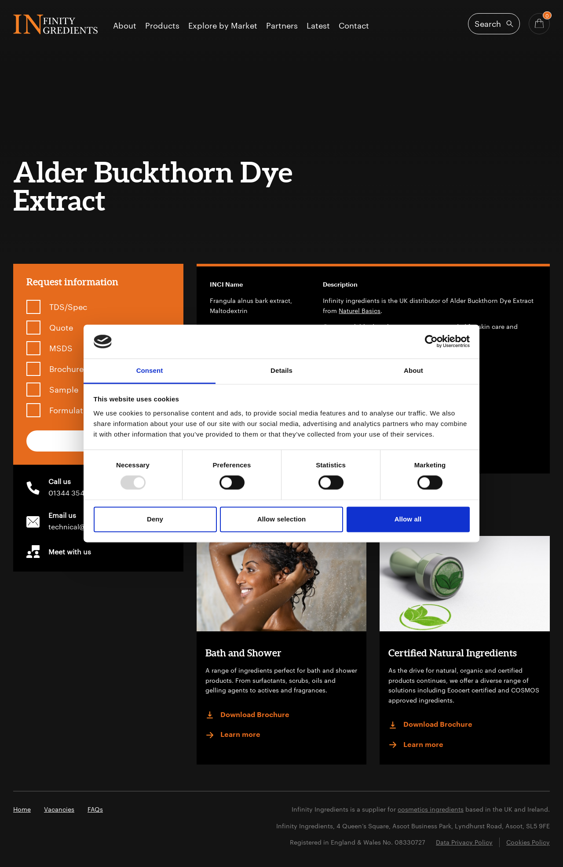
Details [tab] (281, 370)
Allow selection (281, 519)
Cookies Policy (528, 842)
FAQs (95, 809)
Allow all (408, 519)
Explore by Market (222, 26)
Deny (155, 519)
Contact (354, 26)
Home (22, 809)
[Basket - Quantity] (539, 23)
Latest (318, 26)
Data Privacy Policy (464, 842)
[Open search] (494, 23)
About (124, 26)
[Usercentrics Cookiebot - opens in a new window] (431, 341)
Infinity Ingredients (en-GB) (55, 24)
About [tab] (413, 370)
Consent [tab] (149, 370)
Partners (282, 26)
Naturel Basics (359, 310)
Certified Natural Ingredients (452, 652)
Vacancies (59, 809)
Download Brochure (247, 714)
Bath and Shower (243, 652)
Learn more (232, 735)
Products (162, 26)
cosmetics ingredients (431, 809)
